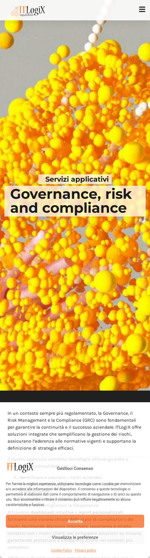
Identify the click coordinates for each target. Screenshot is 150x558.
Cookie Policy (61, 550)
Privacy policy (85, 550)
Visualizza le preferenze (75, 537)
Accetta (75, 521)
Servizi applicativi (77, 179)
